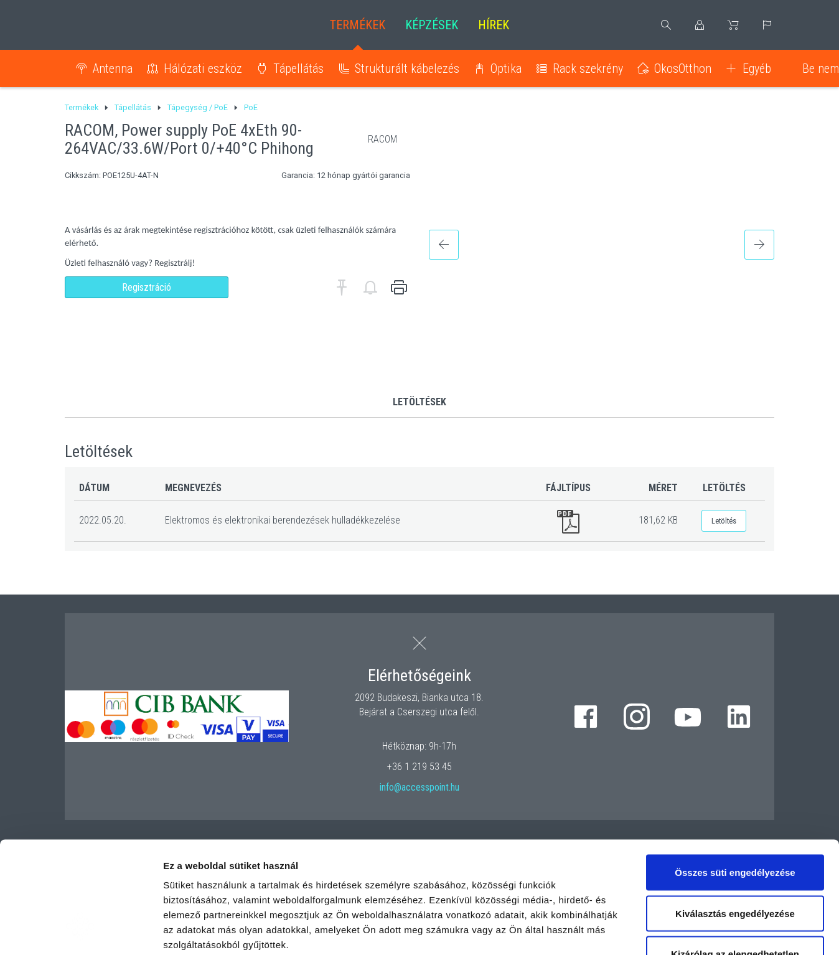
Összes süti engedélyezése (735, 776)
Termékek (357, 24)
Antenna (113, 68)
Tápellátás (298, 68)
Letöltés (723, 520)
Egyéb (757, 68)
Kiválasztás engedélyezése (735, 817)
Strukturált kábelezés (407, 68)
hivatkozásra (380, 878)
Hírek (493, 24)
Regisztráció (146, 287)
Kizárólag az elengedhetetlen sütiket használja (735, 865)
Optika (506, 68)
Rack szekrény (588, 68)
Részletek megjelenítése (707, 930)
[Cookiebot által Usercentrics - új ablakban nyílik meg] (80, 930)
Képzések (431, 24)
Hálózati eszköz (203, 68)
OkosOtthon (682, 68)
